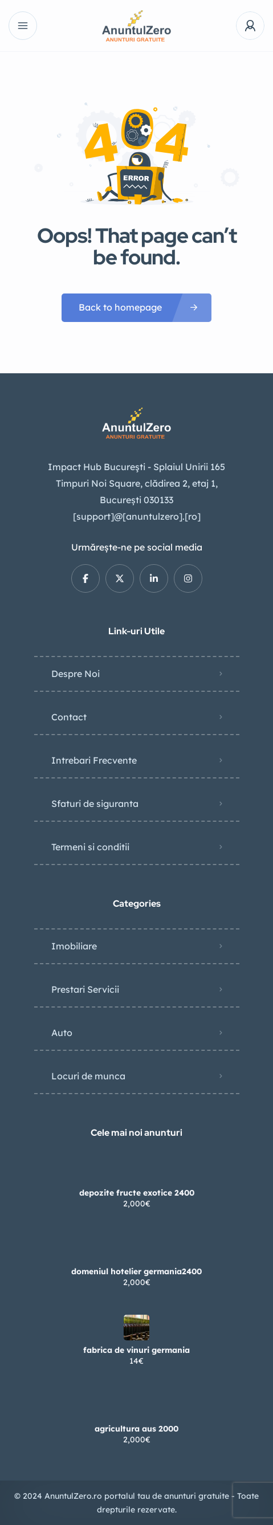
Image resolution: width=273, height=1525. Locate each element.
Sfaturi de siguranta (94, 803)
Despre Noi (75, 673)
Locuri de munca (88, 1076)
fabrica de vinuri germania (136, 1350)
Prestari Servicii (85, 989)
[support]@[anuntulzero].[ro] (137, 516)
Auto (61, 1032)
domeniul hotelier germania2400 (136, 1271)
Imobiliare (74, 946)
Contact (69, 717)
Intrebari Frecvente (94, 760)
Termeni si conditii (90, 847)
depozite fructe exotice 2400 (136, 1193)
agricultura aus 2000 (136, 1429)
